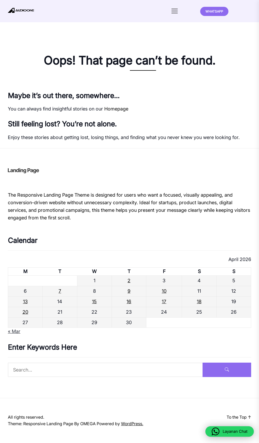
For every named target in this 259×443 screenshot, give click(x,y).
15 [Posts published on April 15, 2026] (94, 301)
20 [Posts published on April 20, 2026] (25, 312)
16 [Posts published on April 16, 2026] (128, 301)
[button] (229, 431)
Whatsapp (214, 11)
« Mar (14, 331)
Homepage (116, 109)
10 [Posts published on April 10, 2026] (164, 291)
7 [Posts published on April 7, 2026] (60, 291)
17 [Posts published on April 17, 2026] (164, 301)
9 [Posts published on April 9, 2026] (129, 291)
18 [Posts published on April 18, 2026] (199, 301)
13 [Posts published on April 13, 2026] (25, 301)
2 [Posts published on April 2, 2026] (129, 280)
